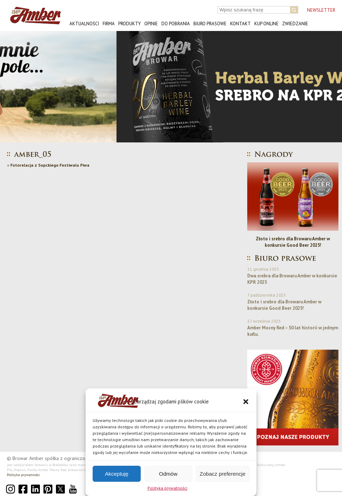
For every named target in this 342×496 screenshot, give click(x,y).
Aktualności (84, 24)
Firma (109, 24)
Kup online (266, 24)
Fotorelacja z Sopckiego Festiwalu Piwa (49, 165)
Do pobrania (175, 24)
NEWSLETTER (321, 10)
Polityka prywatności (167, 488)
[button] (245, 401)
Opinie (151, 24)
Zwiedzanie (295, 24)
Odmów (168, 474)
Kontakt (240, 24)
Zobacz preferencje (222, 474)
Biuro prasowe (210, 24)
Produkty (129, 24)
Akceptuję (116, 474)
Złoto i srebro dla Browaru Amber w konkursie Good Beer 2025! (293, 242)
